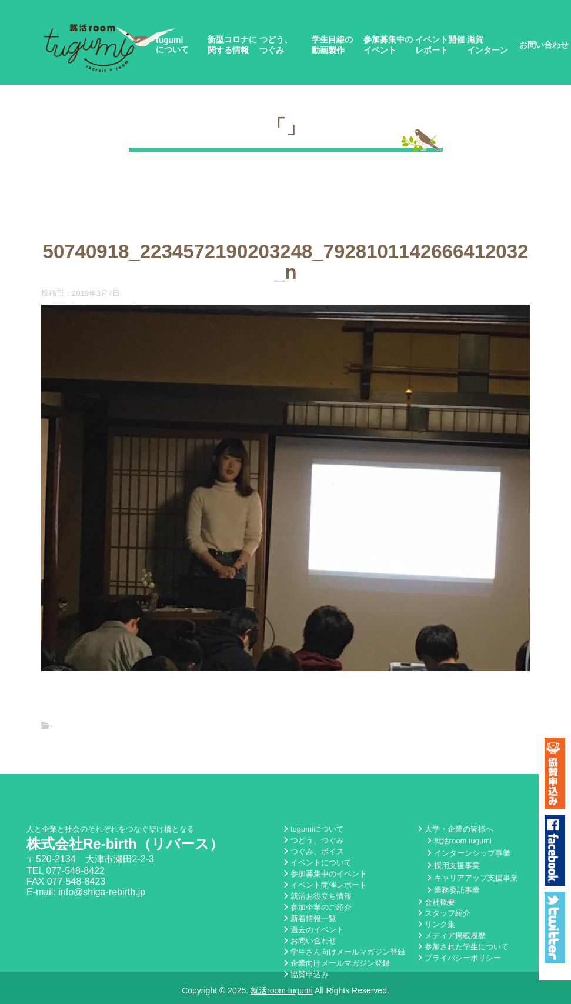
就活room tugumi (459, 840)
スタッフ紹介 (444, 913)
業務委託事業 (453, 890)
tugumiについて (172, 44)
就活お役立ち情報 (317, 896)
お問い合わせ (544, 44)
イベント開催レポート (440, 45)
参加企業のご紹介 (317, 907)
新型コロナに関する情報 (232, 45)
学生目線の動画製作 (332, 45)
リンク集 (436, 924)
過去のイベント (313, 929)
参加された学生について (463, 946)
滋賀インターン (487, 45)
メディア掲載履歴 (452, 935)
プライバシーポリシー (459, 957)
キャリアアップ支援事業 (472, 877)
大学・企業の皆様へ (455, 829)
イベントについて (317, 862)
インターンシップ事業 (468, 853)
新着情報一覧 (309, 918)
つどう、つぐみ (275, 45)
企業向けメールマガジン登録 (336, 963)
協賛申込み (306, 974)
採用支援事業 (453, 865)
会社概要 (436, 902)
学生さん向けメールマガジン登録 (344, 952)
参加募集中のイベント (388, 45)
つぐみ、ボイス (313, 851)
